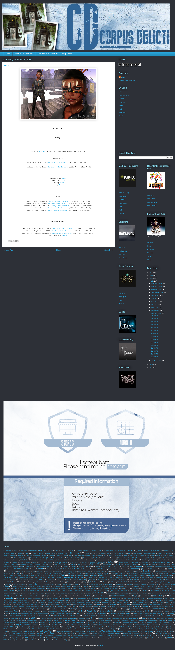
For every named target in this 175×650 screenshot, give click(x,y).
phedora (95, 606)
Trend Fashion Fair (84, 633)
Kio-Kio (126, 588)
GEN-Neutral (39, 582)
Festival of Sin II (134, 577)
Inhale (74, 586)
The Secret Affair (45, 631)
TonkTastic (39, 633)
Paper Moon (29, 606)
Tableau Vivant (57, 622)
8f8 (100, 550)
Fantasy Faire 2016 (10, 577)
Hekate (76, 584)
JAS (148, 586)
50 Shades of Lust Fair (81, 550)
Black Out (24, 560)
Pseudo (45, 609)
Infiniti (63, 586)
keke (69, 588)
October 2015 (156, 289)
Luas (22, 596)
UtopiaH (26, 635)
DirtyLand (162, 569)
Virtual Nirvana (127, 635)
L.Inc (19, 590)
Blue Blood (83, 560)
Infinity (69, 586)
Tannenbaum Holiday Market (130, 622)
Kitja (142, 588)
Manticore (30, 598)
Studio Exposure (31, 620)
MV (10, 602)
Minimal (73, 600)
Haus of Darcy (33, 584)
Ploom (154, 606)
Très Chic (102, 633)
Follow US (13, 579)
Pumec (95, 609)
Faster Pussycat (102, 577)
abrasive (146, 550)
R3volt (138, 609)
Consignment (107, 564)
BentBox (95, 558)
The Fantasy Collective (82, 627)
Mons (114, 600)
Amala (97, 553)
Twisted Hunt (136, 633)
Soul (93, 618)
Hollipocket (108, 584)
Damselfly (149, 566)
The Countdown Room (167, 624)
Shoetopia (128, 615)
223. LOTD (154, 324)
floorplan (6, 579)
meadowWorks (82, 598)
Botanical (6, 562)
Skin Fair (22, 618)
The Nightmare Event (158, 629)
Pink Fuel (114, 606)
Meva (35, 600)
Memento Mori (116, 598)
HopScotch (137, 584)
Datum (33, 569)
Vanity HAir (59, 635)
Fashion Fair (91, 577)
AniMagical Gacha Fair (149, 553)
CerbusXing (145, 562)
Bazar (62, 558)
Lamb (58, 590)
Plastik (145, 606)
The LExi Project (22, 629)
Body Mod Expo (133, 560)
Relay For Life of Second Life (48, 54)
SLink (32, 617)
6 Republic (93, 550)
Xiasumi (154, 637)
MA (75, 596)
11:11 (51, 550)
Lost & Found (79, 593)
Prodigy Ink (16, 609)
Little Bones (40, 593)
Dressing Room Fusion (84, 571)
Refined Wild (73, 611)
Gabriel (136, 579)
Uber (150, 633)
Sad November (114, 613)
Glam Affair (70, 582)
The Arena (65, 624)
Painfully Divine (169, 604)
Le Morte (105, 591)
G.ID (130, 579)
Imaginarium (46, 586)
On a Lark (122, 604)
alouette (60, 553)
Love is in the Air (154, 593)
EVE (32, 575)
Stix (24, 620)
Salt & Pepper (144, 613)
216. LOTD (154, 345)
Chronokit (44, 564)
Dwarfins (122, 571)
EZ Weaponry (79, 575)
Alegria (41, 553)
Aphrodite (20, 555)
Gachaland (154, 579)
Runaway (69, 613)
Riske (7, 613)
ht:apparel (151, 584)
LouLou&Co (111, 593)
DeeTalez (100, 569)
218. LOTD (154, 339)
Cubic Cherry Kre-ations (43, 566)
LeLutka (144, 591)
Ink (79, 586)
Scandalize (42, 615)
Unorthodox (11, 635)
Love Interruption (143, 593)
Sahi (122, 613)
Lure (57, 596)
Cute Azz (73, 566)
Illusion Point (23, 586)
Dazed (64, 178)
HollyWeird (129, 584)
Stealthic (11, 620)
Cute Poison (82, 566)
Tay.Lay (6, 624)
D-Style (125, 566)
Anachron (113, 553)
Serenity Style (102, 615)
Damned (138, 566)
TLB (8, 633)
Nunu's (18, 604)
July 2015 (154, 298)
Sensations (85, 615)
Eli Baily (164, 571)
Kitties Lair (149, 588)
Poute (166, 606)
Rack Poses (147, 609)
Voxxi (159, 635)
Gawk (21, 582)
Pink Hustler (123, 606)
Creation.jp (160, 564)
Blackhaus (43, 560)
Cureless (56, 566)
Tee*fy (11, 624)
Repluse (132, 611)
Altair (66, 553)
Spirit (143, 618)
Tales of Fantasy (107, 622)
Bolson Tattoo (152, 560)
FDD (116, 577)
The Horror (170, 627)
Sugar (49, 620)
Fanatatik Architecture (131, 575)
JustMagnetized (19, 588)
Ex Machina (55, 575)
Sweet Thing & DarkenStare (25, 622)
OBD (62, 604)
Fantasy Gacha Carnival (57, 163)
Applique (51, 555)
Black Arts (8, 560)
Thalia (123, 77)
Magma (142, 596)
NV (49, 604)
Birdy (149, 558)
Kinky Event (113, 588)
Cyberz (97, 566)
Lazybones (78, 590)
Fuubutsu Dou (113, 579)
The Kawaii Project (9, 629)
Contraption (118, 564)
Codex (78, 564)
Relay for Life (91, 611)
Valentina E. (50, 635)
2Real (71, 550)
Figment (151, 577)
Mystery (20, 602)
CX (88, 566)
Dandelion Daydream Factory (162, 566)
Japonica (142, 586)
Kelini (74, 588)
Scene (49, 615)
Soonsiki (73, 618)
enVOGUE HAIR (117, 573)
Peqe (73, 606)
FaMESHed (120, 575)
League (131, 590)
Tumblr (121, 116)
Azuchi (164, 555)
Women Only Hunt (126, 637)
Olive (98, 604)
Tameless (117, 622)
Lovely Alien (165, 593)
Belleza (79, 558)
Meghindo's (104, 598)
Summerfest (93, 620)
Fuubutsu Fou (123, 579)
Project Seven (37, 609)
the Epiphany (66, 627)
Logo (56, 593)
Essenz (166, 573)
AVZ (148, 555)
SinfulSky (6, 618)
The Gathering (139, 627)
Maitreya (157, 595)
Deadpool (58, 569)
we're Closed (40, 637)
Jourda (171, 586)
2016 (151, 278)
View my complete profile (127, 80)
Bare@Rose (47, 558)
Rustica (88, 613)
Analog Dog (122, 553)
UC (157, 633)
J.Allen (122, 586)
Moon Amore (135, 600)
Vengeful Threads (77, 635)
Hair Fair (113, 582)
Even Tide (39, 575)
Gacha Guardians (144, 579)
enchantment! (58, 573)
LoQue (72, 593)
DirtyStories (171, 569)
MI (44, 600)
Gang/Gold (6, 582)
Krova (5, 590)
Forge (65, 235)
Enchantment (47, 573)
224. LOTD (154, 321)
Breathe (21, 562)
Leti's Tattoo (9, 593)
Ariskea (81, 555)
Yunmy (18, 640)
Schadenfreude (58, 615)
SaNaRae (153, 613)
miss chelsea (93, 600)
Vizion (134, 635)
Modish (108, 600)
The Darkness (23, 627)
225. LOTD (154, 318)
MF (40, 600)
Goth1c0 (96, 582)
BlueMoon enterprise (101, 560)
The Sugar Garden (79, 631)
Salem (136, 613)
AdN (172, 550)
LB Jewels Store (87, 590)
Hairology (144, 582)
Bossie (171, 560)
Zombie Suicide (58, 640)
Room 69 (61, 613)
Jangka (135, 586)
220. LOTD (154, 333)
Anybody (169, 553)
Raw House (8, 611)
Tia (4, 633)
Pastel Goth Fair (49, 606)
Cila (50, 564)
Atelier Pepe (118, 555)
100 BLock (42, 550)
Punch (102, 609)
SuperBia (101, 620)
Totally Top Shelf (51, 633)
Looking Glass (64, 593)
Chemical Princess (26, 564)
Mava (45, 598)
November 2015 (157, 286)
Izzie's (116, 586)
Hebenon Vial (66, 584)
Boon (165, 560)
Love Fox (133, 593)
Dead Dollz (50, 569)
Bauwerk (55, 558)
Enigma (99, 573)
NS (12, 604)
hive (101, 584)
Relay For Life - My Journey (24, 54)
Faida (86, 575)
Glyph (85, 582)
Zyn (66, 640)
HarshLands (17, 584)
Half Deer (152, 582)
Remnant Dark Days (122, 611)
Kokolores (160, 588)
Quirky (125, 609)
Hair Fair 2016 (134, 582)
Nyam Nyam (55, 604)
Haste (24, 584)
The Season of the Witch (16, 631)
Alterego (42, 151)
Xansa (143, 637)
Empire (18, 573)
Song (56, 618)
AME (102, 553)
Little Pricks (49, 593)
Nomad (161, 602)
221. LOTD (154, 330)
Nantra (62, 602)
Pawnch (59, 606)
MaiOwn (148, 596)
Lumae (51, 596)
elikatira (171, 571)
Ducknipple (100, 571)
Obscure (68, 604)
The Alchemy (44, 624)
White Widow (75, 637)
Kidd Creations (104, 588)
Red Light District (54, 611)
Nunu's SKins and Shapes (30, 604)
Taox (155, 622)
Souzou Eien (102, 618)
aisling (19, 553)
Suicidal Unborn (58, 620)
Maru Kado (38, 598)
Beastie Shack (71, 558)
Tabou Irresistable (78, 622)
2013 (151, 367)
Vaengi (33, 635)
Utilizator (19, 635)
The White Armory (132, 631)
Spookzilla (150, 618)
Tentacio (35, 624)
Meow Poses (169, 598)
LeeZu (137, 590)
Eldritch (158, 571)
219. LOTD (154, 336)
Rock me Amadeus (43, 613)
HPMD (144, 584)
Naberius (42, 602)
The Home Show (160, 627)
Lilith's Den (26, 593)
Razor (16, 611)
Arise (75, 555)
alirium (54, 553)
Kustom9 (12, 591)
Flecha (165, 577)
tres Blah (95, 633)
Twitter (121, 105)
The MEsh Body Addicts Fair (93, 629)
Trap (73, 633)
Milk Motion (60, 600)
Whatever (57, 637)
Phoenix (103, 606)
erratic (154, 573)
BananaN (25, 558)
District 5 (28, 571)
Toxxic (63, 633)
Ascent (100, 555)
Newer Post (8, 250)
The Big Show (89, 624)
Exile (63, 575)
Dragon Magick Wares (70, 571)
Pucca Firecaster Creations (58, 609)
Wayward (6, 637)
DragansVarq (57, 571)
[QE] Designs (7, 550)
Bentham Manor (105, 558)
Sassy (166, 613)
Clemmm (62, 564)
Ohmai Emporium (88, 604)
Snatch (44, 618)
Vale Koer (40, 635)
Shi (109, 615)
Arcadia (58, 555)
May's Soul (65, 598)
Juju (5, 588)
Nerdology (88, 602)
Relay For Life (67, 54)
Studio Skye (42, 620)
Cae (45, 562)
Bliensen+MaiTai (62, 560)
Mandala (62, 185)
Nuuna (43, 604)
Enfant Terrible (89, 573)
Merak (16, 600)
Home (8, 54)
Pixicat (137, 606)
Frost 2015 (92, 579)
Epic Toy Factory (133, 573)
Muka (159, 600)
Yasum (169, 638)
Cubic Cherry (29, 566)
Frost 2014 (82, 580)
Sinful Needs (166, 615)
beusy (120, 558)
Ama (92, 553)
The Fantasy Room (99, 627)
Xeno (148, 637)
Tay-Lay (170, 622)
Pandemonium (7, 606)
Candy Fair (85, 562)
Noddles (154, 602)
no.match (141, 602)
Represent (139, 611)
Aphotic (6, 555)
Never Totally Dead (107, 602)
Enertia (81, 573)
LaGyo (46, 590)
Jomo (165, 586)
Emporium (25, 573)
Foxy (63, 579)
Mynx (14, 602)
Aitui (27, 553)
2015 (151, 281)
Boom (160, 560)
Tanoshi (142, 622)
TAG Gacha (91, 622)
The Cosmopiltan (153, 624)
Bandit (32, 558)
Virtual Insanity (117, 635)
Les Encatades (165, 590)
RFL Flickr (150, 195)
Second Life (74, 615)
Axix (152, 555)
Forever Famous (22, 579)
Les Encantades (155, 590)
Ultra (161, 633)
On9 (128, 604)
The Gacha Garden (126, 627)
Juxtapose (33, 588)
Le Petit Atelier (115, 590)
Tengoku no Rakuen (22, 625)
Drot (94, 571)
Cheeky (6, 564)
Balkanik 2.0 (17, 558)
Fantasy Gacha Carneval (53, 577)
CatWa (110, 562)
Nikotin (135, 602)
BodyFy (144, 560)
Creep (167, 564)
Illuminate (15, 586)
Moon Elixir (145, 600)
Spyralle (158, 618)
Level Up (17, 593)
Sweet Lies (161, 620)
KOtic (167, 588)
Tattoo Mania (162, 622)
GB (26, 582)
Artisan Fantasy (91, 555)
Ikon (62, 183)
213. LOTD (154, 354)
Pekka (65, 606)
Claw (55, 564)
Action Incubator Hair (156, 550)
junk (9, 588)
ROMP (52, 613)
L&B (24, 590)
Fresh (68, 579)
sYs (36, 622)
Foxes (57, 579)
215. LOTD (154, 348)
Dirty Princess (153, 569)
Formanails (50, 579)
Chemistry (37, 564)
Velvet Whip (67, 635)
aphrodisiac (13, 555)
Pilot (108, 606)
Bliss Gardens (73, 560)
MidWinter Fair (51, 600)
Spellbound (133, 618)
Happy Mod (160, 582)
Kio (121, 588)
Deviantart (122, 112)
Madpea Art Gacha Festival (101, 596)
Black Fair (16, 560)
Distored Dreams (11, 571)
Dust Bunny (114, 571)
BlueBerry (91, 560)
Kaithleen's (41, 588)
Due (108, 571)
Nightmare (125, 602)
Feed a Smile (124, 577)
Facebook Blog (124, 95)
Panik (15, 606)
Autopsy (136, 555)
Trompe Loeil (110, 633)
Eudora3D (18, 575)
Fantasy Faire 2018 (38, 577)
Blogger (100, 645)
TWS (144, 633)
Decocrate (86, 569)
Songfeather (64, 618)
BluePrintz (112, 560)
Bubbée (28, 562)
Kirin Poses (136, 588)
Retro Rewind (157, 611)
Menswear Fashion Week (155, 598)
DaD (131, 566)
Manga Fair (20, 598)
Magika (135, 596)
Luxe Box (69, 596)
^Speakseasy (24, 550)
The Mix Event (123, 629)
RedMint (64, 611)
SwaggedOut (125, 620)
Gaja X (162, 579)
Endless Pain (69, 573)
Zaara (23, 640)
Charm (169, 562)
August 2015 (155, 295)
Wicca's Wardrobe (87, 637)
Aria (70, 555)
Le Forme (97, 590)
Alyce (87, 553)
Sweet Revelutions (10, 622)
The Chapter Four (117, 624)
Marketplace (123, 196)
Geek (31, 582)
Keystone (86, 588)
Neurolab (96, 602)
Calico (50, 562)
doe (34, 571)
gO (90, 582)
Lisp (33, 593)
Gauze (14, 582)
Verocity (86, 635)
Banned (38, 558)
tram (68, 633)
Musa (165, 600)
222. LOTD (154, 327)
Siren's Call (14, 618)
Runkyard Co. (80, 613)
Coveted (153, 564)
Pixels (130, 606)
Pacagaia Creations (156, 604)
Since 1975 (155, 615)
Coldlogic (85, 564)
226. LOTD (154, 316)
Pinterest (122, 102)
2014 (151, 364)
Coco (73, 564)
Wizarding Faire (114, 637)
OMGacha (112, 604)
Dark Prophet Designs (20, 569)
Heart (58, 584)
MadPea (89, 596)
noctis (148, 602)
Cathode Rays (101, 562)
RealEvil (24, 611)
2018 (151, 272)
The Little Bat (51, 629)
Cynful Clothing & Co (109, 566)
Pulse (77, 609)
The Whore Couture (146, 631)
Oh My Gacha (77, 604)
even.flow (47, 575)
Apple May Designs (40, 555)
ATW (131, 555)
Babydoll (171, 555)
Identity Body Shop (170, 584)
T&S (49, 622)
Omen (105, 604)
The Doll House (33, 627)
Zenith (42, 640)
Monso (121, 600)
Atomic (125, 555)
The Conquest (128, 624)
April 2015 (155, 307)
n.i (32, 602)
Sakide (128, 613)
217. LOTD (154, 342)
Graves (105, 582)
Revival (165, 611)
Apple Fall (29, 555)
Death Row (75, 569)
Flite (170, 577)
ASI (105, 555)
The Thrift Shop (90, 631)
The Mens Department (75, 629)
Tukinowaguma (127, 633)
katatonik (63, 588)
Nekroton (72, 602)
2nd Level (64, 550)
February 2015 (156, 313)
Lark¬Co (65, 590)
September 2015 (157, 292)
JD (152, 586)
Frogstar (74, 579)
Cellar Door (134, 562)
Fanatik (143, 575)
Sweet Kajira (152, 620)
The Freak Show (113, 627)
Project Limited (26, 609)
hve (157, 584)
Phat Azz (88, 606)
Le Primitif (124, 590)
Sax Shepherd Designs (30, 615)
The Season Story (30, 631)
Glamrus (78, 582)
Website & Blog (124, 193)
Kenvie (80, 588)
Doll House (40, 571)
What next (49, 637)
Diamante (144, 569)
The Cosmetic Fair (140, 624)
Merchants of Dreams (25, 600)
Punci (108, 609)
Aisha (12, 553)
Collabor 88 (94, 564)
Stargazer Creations (167, 618)
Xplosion (162, 637)
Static (5, 620)
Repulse (147, 611)
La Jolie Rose (31, 590)
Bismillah (162, 558)
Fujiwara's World (102, 579)
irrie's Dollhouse (96, 586)
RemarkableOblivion (106, 611)
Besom (114, 558)
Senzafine (93, 615)
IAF (162, 584)
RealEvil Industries (34, 611)
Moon (127, 600)
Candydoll (92, 562)
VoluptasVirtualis (148, 635)
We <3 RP (28, 638)
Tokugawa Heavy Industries (25, 633)
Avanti (142, 555)
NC (67, 602)
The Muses (134, 629)
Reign (81, 611)
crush (21, 566)
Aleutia (48, 553)
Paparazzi (21, 606)
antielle (160, 553)
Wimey (96, 637)
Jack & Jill (128, 586)
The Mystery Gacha (144, 629)
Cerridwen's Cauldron (158, 562)
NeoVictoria (80, 602)
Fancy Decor (152, 575)
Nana (56, 602)
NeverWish (117, 602)
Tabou (67, 622)
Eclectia (138, 571)
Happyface (8, 584)
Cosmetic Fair (144, 564)
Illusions (32, 586)
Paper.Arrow (38, 606)
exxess (71, 575)
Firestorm (158, 577)
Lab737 (39, 590)
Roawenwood (15, 613)
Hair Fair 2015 (122, 582)
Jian (156, 586)
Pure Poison (116, 609)
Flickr (120, 92)
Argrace (65, 555)
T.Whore (42, 622)
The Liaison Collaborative (36, 629)
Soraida (81, 618)
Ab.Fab (139, 550)
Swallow (133, 620)
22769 (57, 550)
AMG (107, 553)
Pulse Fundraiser (86, 609)
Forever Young (33, 579)
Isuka (110, 586)
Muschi (171, 600)
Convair (127, 564)
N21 (36, 602)
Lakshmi (52, 590)
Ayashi (158, 555)
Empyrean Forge (35, 573)
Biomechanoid (140, 558)
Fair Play (94, 575)
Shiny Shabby (118, 615)
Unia (5, 635)
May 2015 (155, 304)
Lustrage (62, 596)
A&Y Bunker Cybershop (126, 550)
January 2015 (156, 360)
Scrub (66, 615)
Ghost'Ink (56, 582)
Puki (72, 609)
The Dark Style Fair (10, 627)
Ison (103, 586)
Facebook (122, 99)
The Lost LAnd (62, 629)
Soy (109, 618)
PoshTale (160, 606)
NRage (7, 604)
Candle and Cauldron (60, 562)
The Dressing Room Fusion (49, 627)
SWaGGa (116, 620)
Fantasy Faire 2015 (165, 575)
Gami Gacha (169, 579)
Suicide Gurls (83, 620)
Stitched (18, 620)
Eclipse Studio (147, 571)
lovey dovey (16, 596)
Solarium (50, 618)
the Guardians (150, 627)
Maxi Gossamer (54, 598)
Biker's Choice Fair (129, 558)
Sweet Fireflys (142, 620)
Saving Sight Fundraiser (14, 615)
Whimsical (66, 637)
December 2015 (157, 283)
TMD (13, 633)
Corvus (134, 564)
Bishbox (155, 558)
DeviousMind (134, 569)
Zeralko (49, 640)
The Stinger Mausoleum (63, 631)
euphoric (26, 575)
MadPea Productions (119, 596)
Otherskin (145, 604)
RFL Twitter (151, 199)
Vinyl (108, 635)
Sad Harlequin (101, 613)
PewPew (80, 606)
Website (121, 303)
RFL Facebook (152, 202)
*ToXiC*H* (15, 550)
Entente (105, 573)
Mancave (172, 596)
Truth (118, 633)
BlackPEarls (51, 560)
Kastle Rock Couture (52, 588)
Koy (172, 588)
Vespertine (93, 635)
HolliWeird (119, 584)
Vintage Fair (102, 635)
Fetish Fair (144, 577)
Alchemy (34, 553)
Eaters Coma (130, 571)
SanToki (160, 613)
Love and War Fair (123, 593)
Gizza (63, 582)
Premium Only (7, 609)
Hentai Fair (84, 584)
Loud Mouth (98, 593)
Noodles (168, 602)
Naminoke (50, 602)
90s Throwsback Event (109, 550)
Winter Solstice (104, 637)
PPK (172, 606)
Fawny (110, 577)
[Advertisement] (130, 134)
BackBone (7, 558)
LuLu (45, 596)
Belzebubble (87, 558)
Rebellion (44, 611)
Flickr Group (123, 203)
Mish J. (79, 600)
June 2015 (155, 301)
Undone (171, 633)
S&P (93, 613)
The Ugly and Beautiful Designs (110, 631)
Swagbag (108, 620)
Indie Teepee (56, 586)
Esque (160, 573)
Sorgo (87, 618)
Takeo (99, 622)
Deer (93, 569)
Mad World (81, 596)
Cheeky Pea (14, 564)
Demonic (118, 569)
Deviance (125, 569)
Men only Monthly (139, 598)
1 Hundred (33, 550)
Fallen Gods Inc (105, 575)
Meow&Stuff (8, 600)
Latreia (71, 590)
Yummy (12, 640)
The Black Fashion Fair (103, 624)
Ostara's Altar (136, 604)
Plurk (120, 109)
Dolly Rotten (49, 571)
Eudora (11, 575)
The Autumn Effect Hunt (76, 624)
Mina (66, 600)
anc (129, 553)
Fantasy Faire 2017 (25, 577)
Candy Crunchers (74, 562)
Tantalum (149, 622)
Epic (125, 573)
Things (171, 631)
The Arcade (54, 625)
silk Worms (147, 615)
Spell (125, 618)
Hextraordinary (93, 584)
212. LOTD (154, 357)
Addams (166, 550)
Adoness (6, 553)
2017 (151, 275)
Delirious (110, 569)
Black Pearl (35, 560)
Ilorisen (39, 586)
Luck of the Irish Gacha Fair (34, 596)
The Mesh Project (110, 629)
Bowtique (14, 562)
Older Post (108, 250)
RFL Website (151, 205)
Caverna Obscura (123, 562)
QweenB (131, 609)
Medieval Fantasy (93, 598)
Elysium (6, 573)
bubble (34, 562)
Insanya (85, 586)
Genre (48, 582)
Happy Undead (170, 582)
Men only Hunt (128, 598)
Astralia (110, 555)
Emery (11, 573)
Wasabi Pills (168, 635)
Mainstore (122, 247)
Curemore (65, 566)
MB (74, 598)
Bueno (40, 562)
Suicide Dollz (69, 620)
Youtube (121, 213)
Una (165, 633)
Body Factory (121, 560)
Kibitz (62, 180)
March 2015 (155, 310)
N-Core (27, 602)
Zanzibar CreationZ (32, 640)
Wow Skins (136, 637)
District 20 (21, 571)
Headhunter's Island (49, 584)
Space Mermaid (117, 618)
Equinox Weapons (145, 573)
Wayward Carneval (17, 637)
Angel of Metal (137, 553)
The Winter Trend (161, 631)
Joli (161, 586)
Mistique (101, 600)
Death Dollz (66, 569)
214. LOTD (154, 351)
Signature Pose (137, 615)
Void (140, 635)
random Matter (158, 609)
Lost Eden (88, 593)
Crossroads (15, 566)
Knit (155, 588)
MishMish (85, 600)
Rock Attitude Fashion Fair (28, 613)
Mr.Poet (153, 600)
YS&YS (6, 640)
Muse (5, 602)
